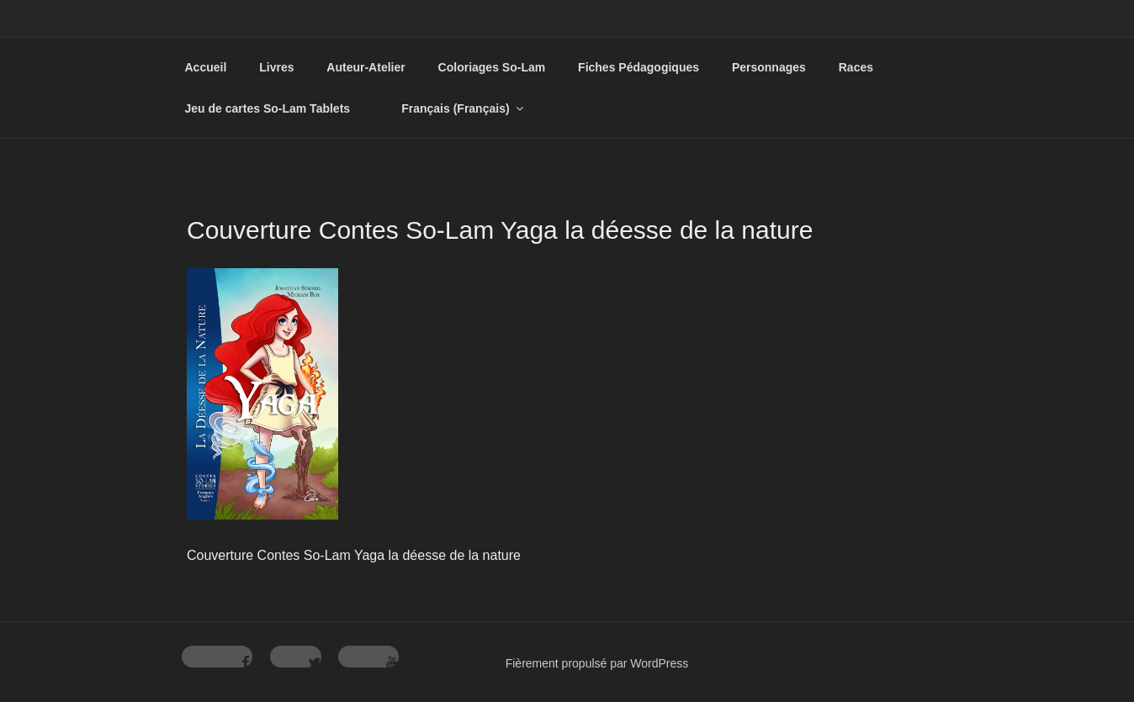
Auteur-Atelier (365, 67)
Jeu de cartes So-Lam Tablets (268, 108)
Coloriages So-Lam (492, 67)
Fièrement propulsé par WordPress (597, 663)
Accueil (206, 67)
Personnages (769, 67)
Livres (276, 67)
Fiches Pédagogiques (638, 67)
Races (856, 67)
